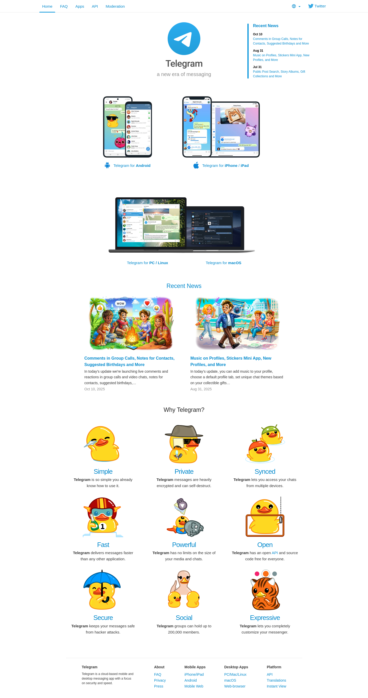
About (159, 667)
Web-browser (234, 686)
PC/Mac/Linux (235, 674)
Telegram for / (221, 132)
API (95, 6)
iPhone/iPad (194, 674)
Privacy (160, 680)
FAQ (64, 6)
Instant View (276, 686)
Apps (79, 6)
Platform (274, 667)
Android (191, 680)
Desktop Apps (236, 667)
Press (158, 686)
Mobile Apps (195, 667)
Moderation (115, 6)
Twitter (317, 6)
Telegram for (127, 132)
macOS (230, 680)
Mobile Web (194, 686)
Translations (276, 680)
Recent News (266, 26)
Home (47, 6)
